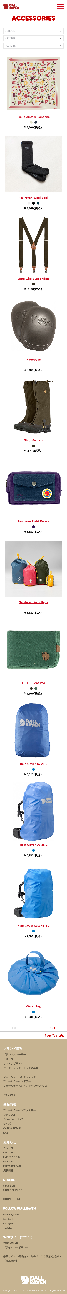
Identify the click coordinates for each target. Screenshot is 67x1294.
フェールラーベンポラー (17, 1081)
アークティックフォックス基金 (20, 1067)
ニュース (8, 1148)
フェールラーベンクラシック (19, 1077)
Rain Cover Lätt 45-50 (33, 926)
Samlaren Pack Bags (33, 602)
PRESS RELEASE (12, 1166)
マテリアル (9, 1114)
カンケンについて (13, 1119)
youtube (7, 1228)
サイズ (7, 1123)
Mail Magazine (11, 1214)
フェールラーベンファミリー (19, 1110)
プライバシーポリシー (15, 1247)
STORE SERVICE (12, 1190)
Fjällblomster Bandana (34, 117)
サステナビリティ (13, 1063)
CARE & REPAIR (12, 1128)
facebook (8, 1219)
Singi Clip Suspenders (34, 279)
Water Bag (33, 1006)
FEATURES (9, 1152)
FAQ (5, 1132)
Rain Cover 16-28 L (33, 764)
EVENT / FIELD (11, 1157)
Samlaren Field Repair (33, 521)
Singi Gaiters (33, 440)
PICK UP (8, 1161)
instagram (8, 1223)
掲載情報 (8, 1170)
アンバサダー (10, 1094)
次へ (51, 1028)
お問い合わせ (10, 1243)
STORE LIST (10, 1185)
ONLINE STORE (12, 1199)
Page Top (51, 1035)
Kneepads (33, 359)
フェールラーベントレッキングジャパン (25, 1085)
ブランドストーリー (14, 1054)
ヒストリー (9, 1059)
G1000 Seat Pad (33, 683)
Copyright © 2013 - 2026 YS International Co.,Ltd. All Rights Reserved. (33, 1290)
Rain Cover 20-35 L (33, 845)
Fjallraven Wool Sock (33, 198)
